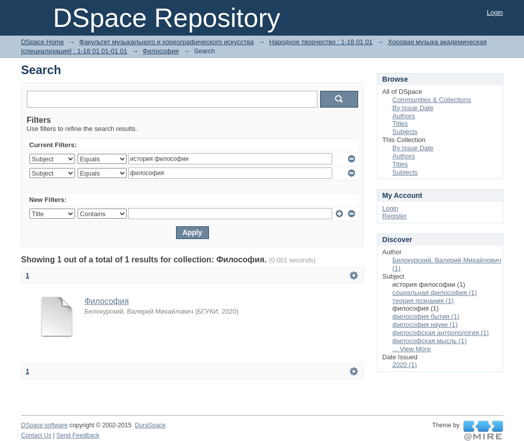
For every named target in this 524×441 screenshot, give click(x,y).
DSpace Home (42, 42)
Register (394, 216)
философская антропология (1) (441, 332)
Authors (404, 116)
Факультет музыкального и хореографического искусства (166, 42)
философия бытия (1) (426, 316)
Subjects (405, 131)
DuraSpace (150, 425)
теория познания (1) (423, 300)
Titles (400, 123)
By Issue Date (413, 108)
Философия (161, 51)
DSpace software (44, 425)
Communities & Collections (432, 100)
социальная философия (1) (435, 292)
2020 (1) (405, 364)
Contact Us (36, 435)
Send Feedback (77, 435)
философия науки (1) (425, 324)
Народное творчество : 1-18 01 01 (320, 42)
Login (495, 12)
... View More (412, 349)
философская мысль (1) (430, 341)
